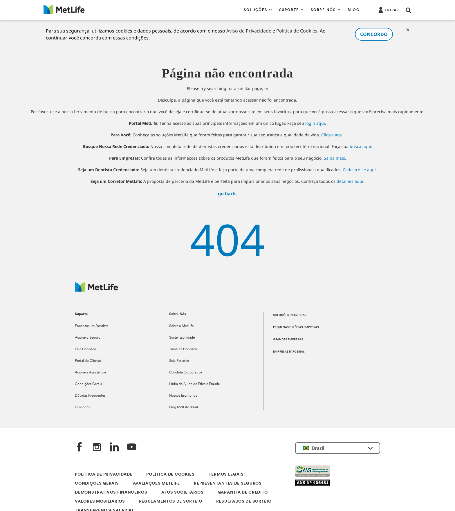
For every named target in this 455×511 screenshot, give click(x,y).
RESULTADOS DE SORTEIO (244, 501)
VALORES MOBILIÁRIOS (100, 501)
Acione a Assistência (90, 372)
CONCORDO (374, 34)
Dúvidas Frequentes (90, 396)
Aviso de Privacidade (248, 31)
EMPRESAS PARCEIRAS (289, 351)
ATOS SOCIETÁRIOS (182, 492)
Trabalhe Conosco (183, 349)
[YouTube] (131, 447)
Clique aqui (332, 135)
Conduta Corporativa (185, 372)
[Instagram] (97, 447)
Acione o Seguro (87, 338)
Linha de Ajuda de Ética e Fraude (194, 384)
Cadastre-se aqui (359, 169)
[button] (258, 10)
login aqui (315, 123)
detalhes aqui (350, 181)
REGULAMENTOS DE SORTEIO (170, 501)
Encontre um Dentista (91, 326)
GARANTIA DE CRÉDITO (243, 492)
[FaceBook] (79, 447)
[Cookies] (407, 29)
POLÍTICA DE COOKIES (170, 474)
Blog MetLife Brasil (183, 407)
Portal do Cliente (88, 361)
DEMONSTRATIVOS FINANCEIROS (111, 492)
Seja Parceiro (179, 361)
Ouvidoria (82, 407)
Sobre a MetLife (181, 326)
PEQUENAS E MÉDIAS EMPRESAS (296, 327)
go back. (227, 193)
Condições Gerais (88, 384)
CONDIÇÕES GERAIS (97, 483)
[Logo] (96, 290)
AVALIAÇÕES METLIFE (156, 483)
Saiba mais (334, 158)
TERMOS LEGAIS (226, 474)
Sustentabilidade (182, 338)
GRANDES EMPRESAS (288, 339)
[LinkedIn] (114, 447)
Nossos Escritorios (183, 396)
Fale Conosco (85, 349)
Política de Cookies (296, 31)
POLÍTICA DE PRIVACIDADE (103, 474)
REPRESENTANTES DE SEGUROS (228, 483)
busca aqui (360, 146)
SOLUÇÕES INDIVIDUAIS (290, 315)
